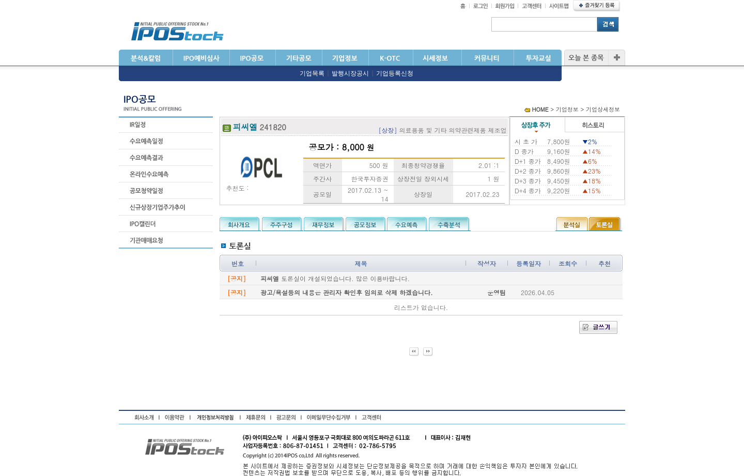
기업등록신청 (394, 73)
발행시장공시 (350, 73)
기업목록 (312, 73)
